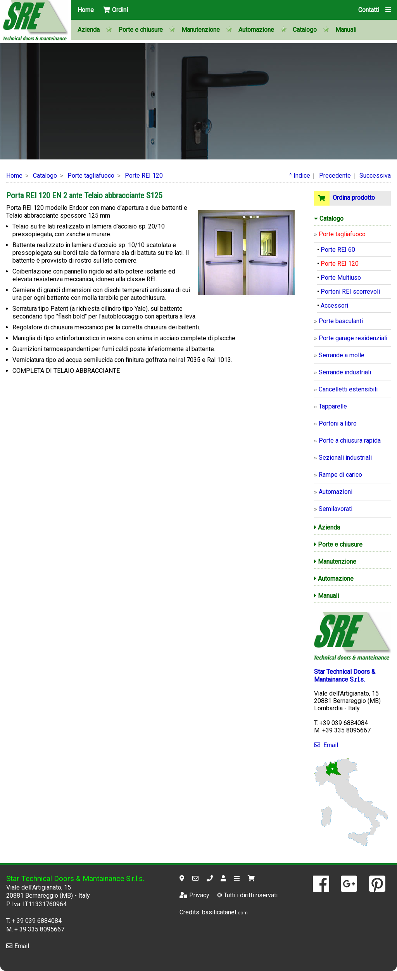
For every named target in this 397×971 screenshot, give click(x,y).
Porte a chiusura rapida (350, 440)
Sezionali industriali (345, 457)
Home (86, 10)
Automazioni (335, 491)
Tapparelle (333, 406)
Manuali (345, 29)
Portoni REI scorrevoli (350, 291)
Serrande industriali (345, 372)
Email (326, 745)
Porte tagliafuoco (90, 175)
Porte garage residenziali (353, 338)
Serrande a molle (341, 355)
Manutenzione (200, 29)
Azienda (89, 29)
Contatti (368, 10)
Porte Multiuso (341, 277)
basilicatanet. (225, 912)
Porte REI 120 (144, 175)
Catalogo (305, 29)
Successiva (375, 175)
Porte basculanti (341, 321)
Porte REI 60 (338, 249)
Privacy (194, 895)
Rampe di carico (340, 474)
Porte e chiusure (140, 29)
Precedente (335, 175)
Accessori (334, 305)
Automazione (256, 29)
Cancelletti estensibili (348, 389)
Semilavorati (335, 508)
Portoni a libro (338, 423)
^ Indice (299, 175)
